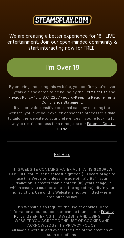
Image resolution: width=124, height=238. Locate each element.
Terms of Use (96, 92)
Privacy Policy (20, 97)
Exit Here (62, 154)
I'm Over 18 (62, 67)
